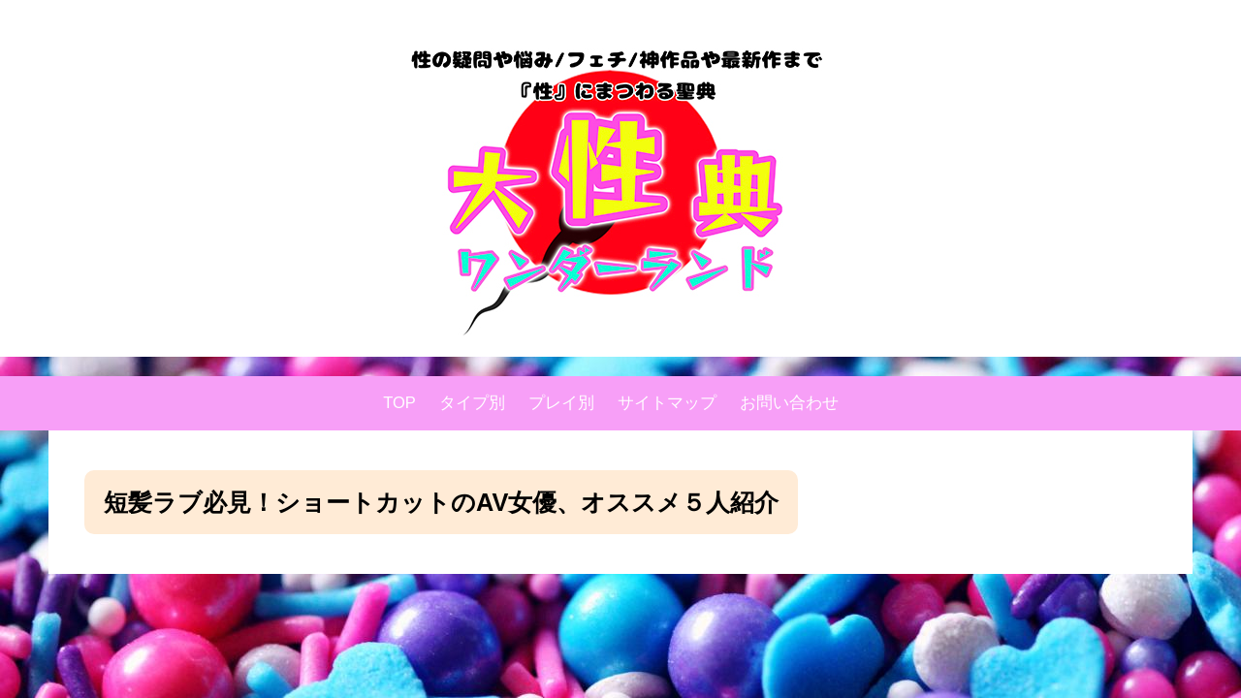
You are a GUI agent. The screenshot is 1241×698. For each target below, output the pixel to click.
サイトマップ (667, 403)
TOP (399, 403)
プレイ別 (561, 403)
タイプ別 (472, 403)
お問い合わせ (789, 403)
